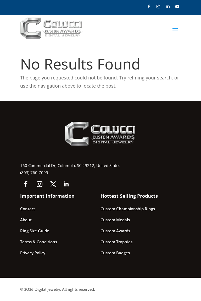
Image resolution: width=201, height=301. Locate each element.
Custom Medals (115, 219)
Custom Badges (115, 252)
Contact (27, 208)
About (26, 219)
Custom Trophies (116, 241)
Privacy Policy (32, 252)
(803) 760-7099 (34, 172)
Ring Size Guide (34, 230)
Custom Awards (115, 230)
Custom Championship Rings (127, 208)
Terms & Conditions (38, 241)
